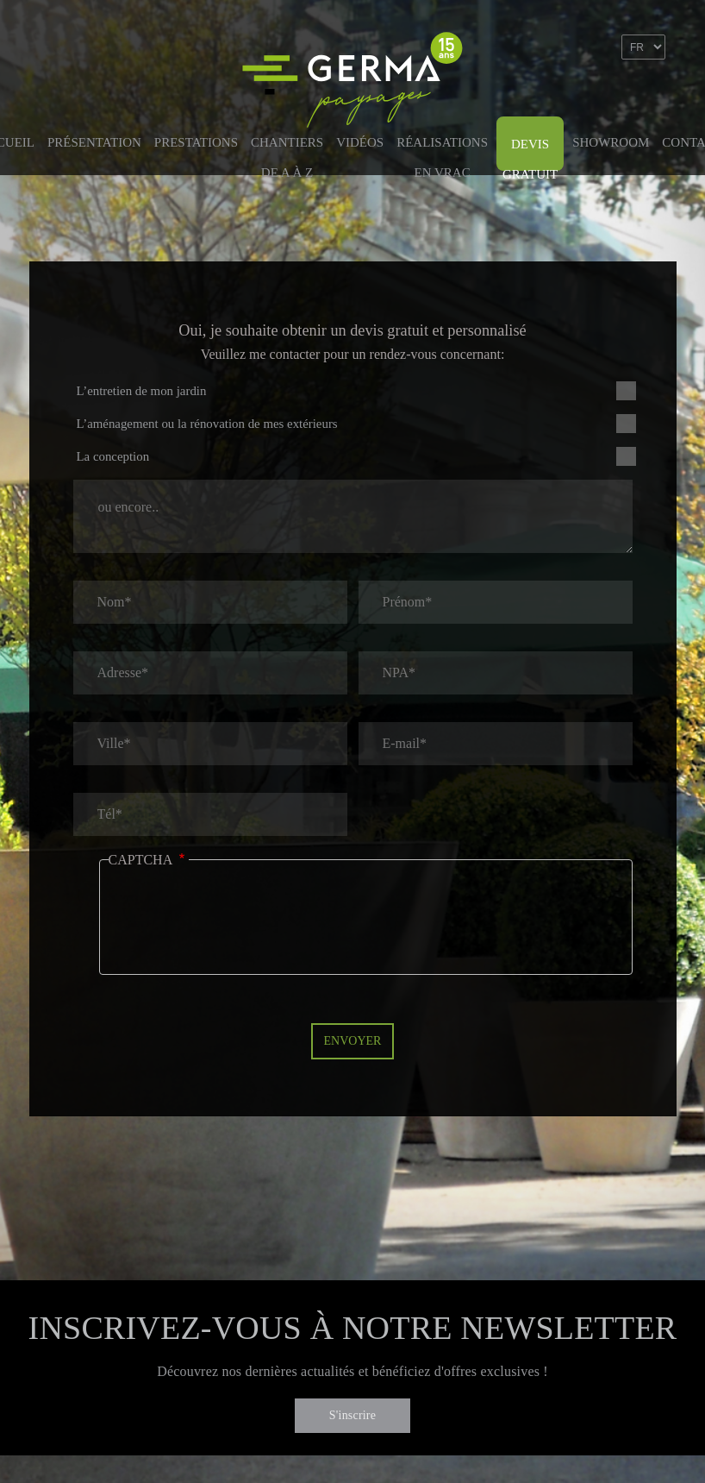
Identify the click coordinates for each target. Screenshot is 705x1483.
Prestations (196, 142)
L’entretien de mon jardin (142, 391)
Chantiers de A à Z (287, 151)
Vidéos (360, 142)
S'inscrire (352, 1415)
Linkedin (615, 97)
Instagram (652, 97)
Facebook (578, 97)
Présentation (94, 142)
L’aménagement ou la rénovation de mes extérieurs (207, 423)
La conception (113, 456)
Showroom (610, 142)
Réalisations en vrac (442, 151)
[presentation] (240, 930)
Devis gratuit (530, 154)
